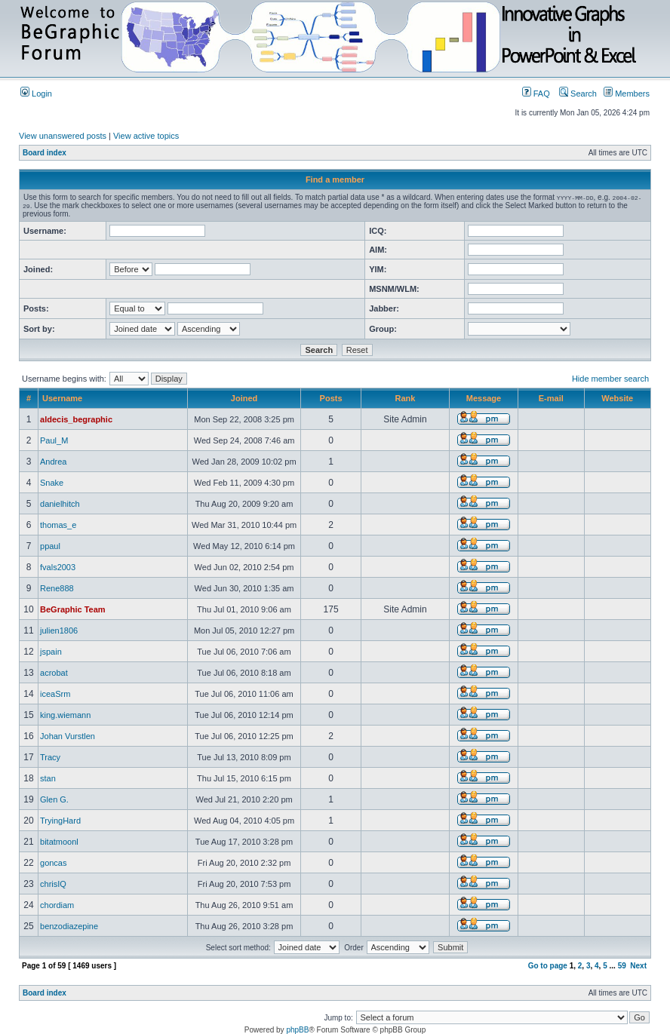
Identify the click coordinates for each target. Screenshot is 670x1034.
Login (36, 93)
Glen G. (54, 799)
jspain (51, 651)
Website (617, 398)
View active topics (146, 135)
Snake (51, 482)
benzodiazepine (69, 926)
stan (48, 778)
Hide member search (610, 378)
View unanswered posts (62, 135)
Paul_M (54, 440)
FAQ (536, 93)
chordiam (57, 905)
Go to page (547, 966)
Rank (405, 398)
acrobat (54, 672)
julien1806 (59, 630)
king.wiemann (65, 715)
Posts (331, 398)
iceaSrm (55, 693)
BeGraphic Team (73, 609)
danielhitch (60, 503)
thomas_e (58, 524)
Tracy (50, 757)
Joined (244, 398)
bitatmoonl (59, 841)
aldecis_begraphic (76, 419)
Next (638, 966)
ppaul (50, 546)
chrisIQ (53, 883)
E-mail (551, 398)
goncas (53, 862)
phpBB (297, 1030)
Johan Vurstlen (67, 736)
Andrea (53, 461)
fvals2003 (57, 567)
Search (578, 93)
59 (622, 966)
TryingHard (60, 820)
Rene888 (57, 588)
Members (627, 93)
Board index (44, 153)
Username (62, 398)
